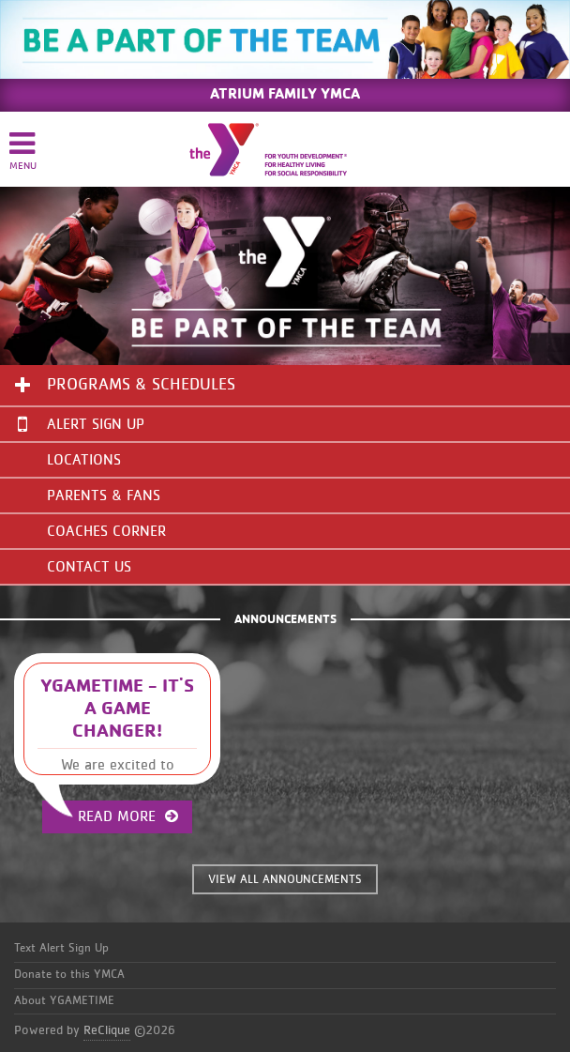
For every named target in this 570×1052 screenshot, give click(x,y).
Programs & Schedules (141, 384)
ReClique (106, 1030)
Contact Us (89, 566)
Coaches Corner (106, 531)
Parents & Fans (103, 495)
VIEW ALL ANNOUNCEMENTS (285, 880)
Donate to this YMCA (69, 974)
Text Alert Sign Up (61, 948)
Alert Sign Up (81, 424)
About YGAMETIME (64, 1001)
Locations (84, 459)
